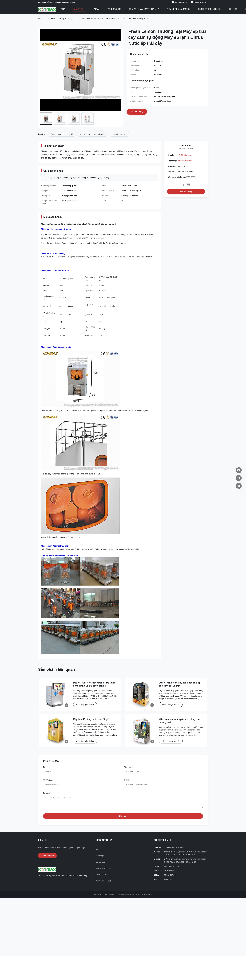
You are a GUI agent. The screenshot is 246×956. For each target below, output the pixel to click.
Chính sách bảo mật (103, 883)
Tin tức (233, 9)
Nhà (63, 9)
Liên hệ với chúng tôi (209, 9)
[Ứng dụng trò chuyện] (239, 478)
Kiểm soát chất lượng (178, 9)
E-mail (127, 780)
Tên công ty (128, 767)
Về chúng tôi (114, 9)
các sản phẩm (50, 19)
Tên (45, 767)
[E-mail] (239, 470)
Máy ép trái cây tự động (67, 19)
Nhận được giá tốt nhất (85, 705)
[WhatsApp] (239, 486)
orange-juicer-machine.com (174, 849)
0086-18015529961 (185, 160)
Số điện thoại (48, 780)
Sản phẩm (78, 9)
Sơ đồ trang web (101, 876)
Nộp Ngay (123, 818)
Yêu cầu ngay (186, 192)
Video (96, 9)
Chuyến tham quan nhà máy (144, 9)
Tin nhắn (47, 793)
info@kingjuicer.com (201, 2)
